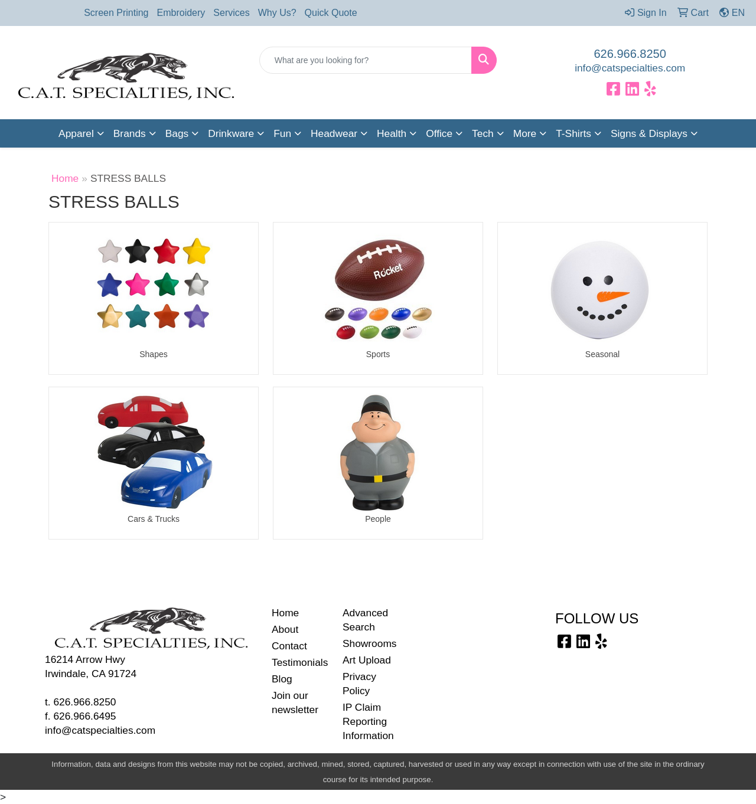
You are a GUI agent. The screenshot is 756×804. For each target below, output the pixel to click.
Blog (282, 679)
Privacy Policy (359, 684)
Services (231, 13)
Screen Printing (116, 13)
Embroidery (181, 13)
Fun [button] (282, 133)
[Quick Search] (365, 60)
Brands (129, 133)
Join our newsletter (295, 702)
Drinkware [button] (231, 133)
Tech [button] (483, 133)
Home (65, 178)
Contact (289, 646)
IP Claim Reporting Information (368, 721)
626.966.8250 (630, 53)
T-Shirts (573, 133)
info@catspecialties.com (630, 68)
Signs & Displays (649, 133)
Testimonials (300, 662)
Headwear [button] (334, 133)
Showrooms (370, 643)
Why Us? (277, 13)
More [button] (524, 133)
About (285, 629)
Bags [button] (177, 133)
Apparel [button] (76, 133)
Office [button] (439, 133)
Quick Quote (331, 13)
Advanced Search (365, 620)
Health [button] (391, 133)
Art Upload (367, 660)
